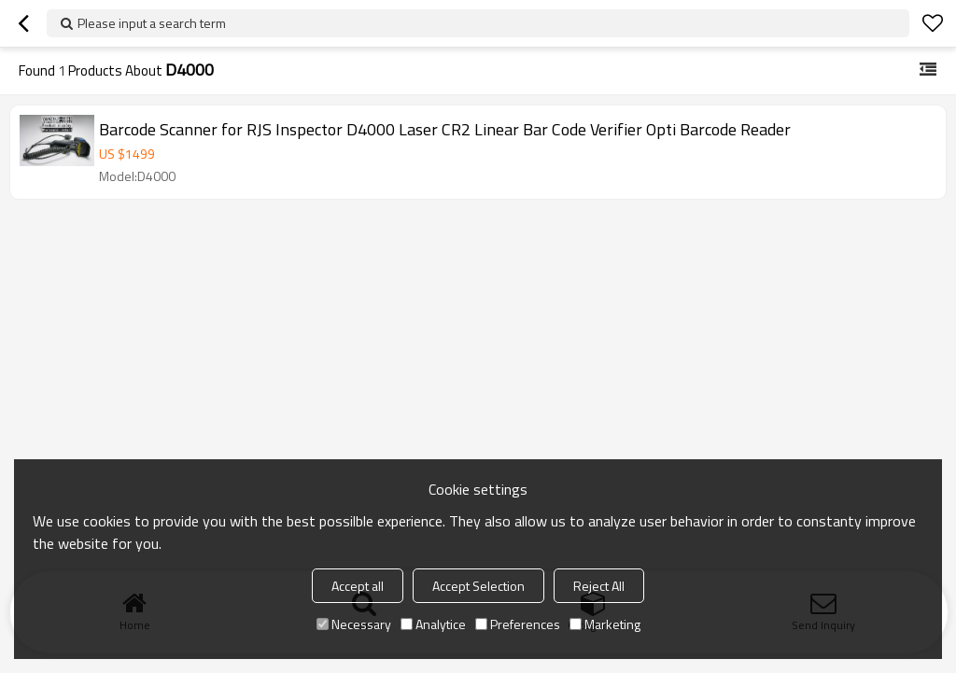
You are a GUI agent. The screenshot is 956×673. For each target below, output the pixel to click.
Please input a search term (151, 23)
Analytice (433, 624)
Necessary (353, 624)
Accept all (357, 586)
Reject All (599, 586)
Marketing (604, 624)
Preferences (517, 624)
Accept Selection (478, 586)
